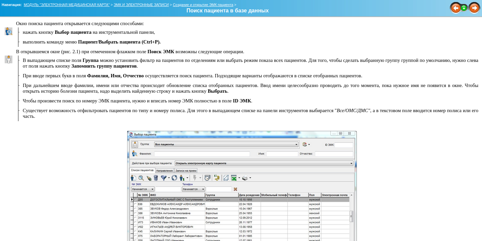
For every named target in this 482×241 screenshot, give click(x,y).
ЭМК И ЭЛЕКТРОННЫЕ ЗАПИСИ (141, 5)
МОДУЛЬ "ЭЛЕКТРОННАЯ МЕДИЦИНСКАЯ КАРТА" (67, 5)
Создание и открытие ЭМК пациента (203, 5)
